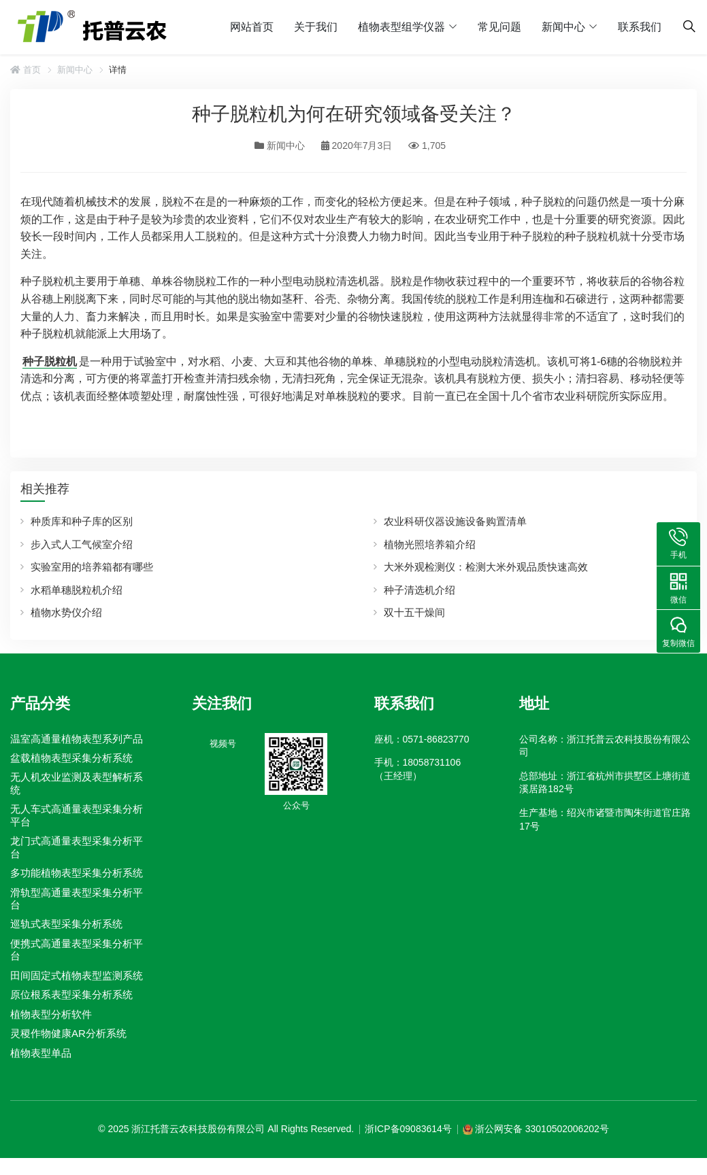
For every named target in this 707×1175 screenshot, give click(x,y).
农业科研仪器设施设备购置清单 (455, 521)
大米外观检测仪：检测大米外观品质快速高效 (486, 567)
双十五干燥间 (414, 612)
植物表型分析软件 (51, 1014)
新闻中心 (563, 27)
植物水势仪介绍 (66, 612)
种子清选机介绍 (419, 590)
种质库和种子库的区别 (82, 521)
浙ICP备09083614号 (408, 1128)
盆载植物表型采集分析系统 (71, 758)
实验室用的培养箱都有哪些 (92, 567)
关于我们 (316, 27)
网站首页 (252, 27)
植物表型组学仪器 (401, 27)
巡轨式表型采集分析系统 (66, 924)
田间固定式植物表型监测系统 (76, 975)
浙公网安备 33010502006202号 (542, 1128)
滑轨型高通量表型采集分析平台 (76, 898)
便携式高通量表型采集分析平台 (76, 949)
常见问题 (499, 27)
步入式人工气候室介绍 (82, 544)
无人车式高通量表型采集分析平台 (76, 815)
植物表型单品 (40, 1053)
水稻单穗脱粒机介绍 (76, 590)
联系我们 (639, 27)
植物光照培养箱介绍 (430, 544)
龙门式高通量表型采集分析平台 (76, 847)
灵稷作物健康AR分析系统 (68, 1033)
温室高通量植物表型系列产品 (76, 739)
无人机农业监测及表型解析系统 (76, 784)
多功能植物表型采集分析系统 (76, 873)
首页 (25, 70)
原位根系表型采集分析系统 (71, 994)
